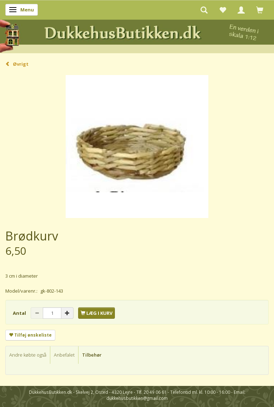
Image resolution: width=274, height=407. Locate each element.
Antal (20, 313)
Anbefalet (64, 355)
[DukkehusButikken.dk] (137, 35)
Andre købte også (27, 355)
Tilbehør (92, 355)
